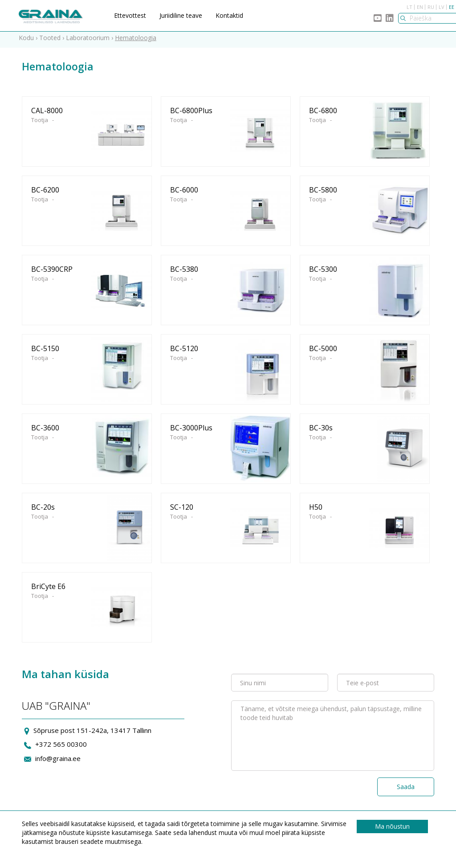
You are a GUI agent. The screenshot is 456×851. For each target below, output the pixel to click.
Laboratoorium (88, 41)
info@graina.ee (58, 761)
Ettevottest (130, 15)
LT (409, 7)
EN (420, 7)
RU (431, 7)
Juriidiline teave (180, 15)
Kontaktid (229, 15)
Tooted (50, 41)
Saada (406, 790)
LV (441, 7)
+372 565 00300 (61, 747)
